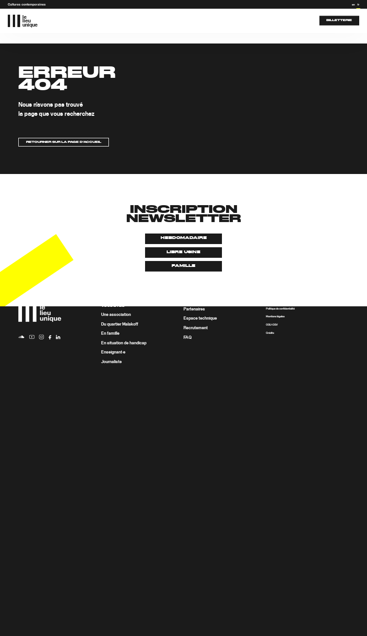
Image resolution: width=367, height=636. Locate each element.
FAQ (188, 338)
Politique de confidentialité (280, 308)
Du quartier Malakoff (119, 324)
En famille (110, 334)
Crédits (270, 333)
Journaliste (111, 362)
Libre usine (183, 252)
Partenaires (194, 309)
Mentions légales (275, 316)
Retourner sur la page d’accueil (63, 142)
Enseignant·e (113, 353)
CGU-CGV (272, 324)
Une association (116, 315)
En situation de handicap (123, 343)
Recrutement (196, 328)
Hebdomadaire (184, 238)
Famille (183, 266)
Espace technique (200, 319)
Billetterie (339, 20)
